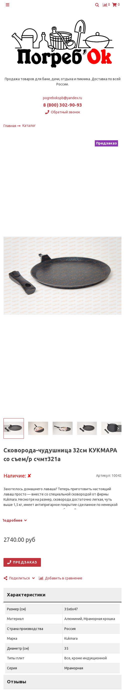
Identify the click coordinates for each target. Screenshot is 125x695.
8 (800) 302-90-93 (62, 105)
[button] (6, 428)
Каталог (29, 126)
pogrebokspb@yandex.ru (62, 98)
